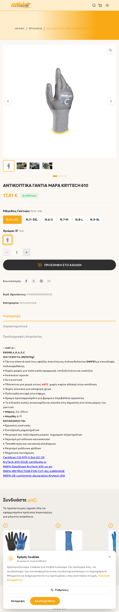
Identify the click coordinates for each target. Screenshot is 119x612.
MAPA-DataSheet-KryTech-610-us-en (27, 466)
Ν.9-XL (95, 219)
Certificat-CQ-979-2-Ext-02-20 (24, 457)
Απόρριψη (18, 601)
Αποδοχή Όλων (45, 601)
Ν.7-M (64, 219)
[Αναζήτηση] (94, 5)
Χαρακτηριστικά (15, 326)
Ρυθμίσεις (60, 590)
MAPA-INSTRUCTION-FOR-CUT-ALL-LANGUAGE (34, 471)
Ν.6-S (49, 219)
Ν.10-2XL (12, 219)
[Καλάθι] (100, 5)
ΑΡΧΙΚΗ (19, 28)
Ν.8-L (79, 219)
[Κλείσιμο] (109, 557)
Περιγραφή (11, 316)
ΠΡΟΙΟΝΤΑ (35, 28)
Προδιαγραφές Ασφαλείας (22, 336)
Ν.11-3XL (32, 219)
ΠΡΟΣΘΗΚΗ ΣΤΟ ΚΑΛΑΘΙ (59, 265)
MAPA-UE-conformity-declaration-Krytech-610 (34, 475)
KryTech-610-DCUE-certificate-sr (24, 462)
